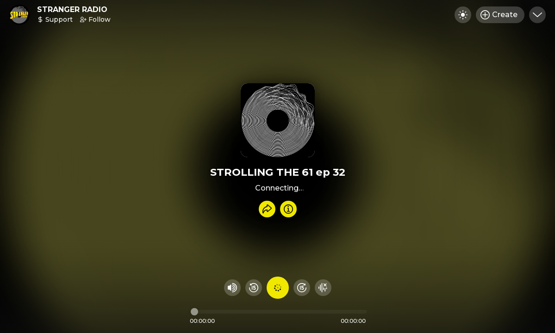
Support (55, 19)
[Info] (288, 209)
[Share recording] (267, 209)
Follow (95, 19)
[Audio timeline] (279, 312)
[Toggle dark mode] (463, 14)
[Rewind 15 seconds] (253, 287)
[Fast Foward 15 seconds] (301, 287)
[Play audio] (278, 288)
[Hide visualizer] (323, 287)
